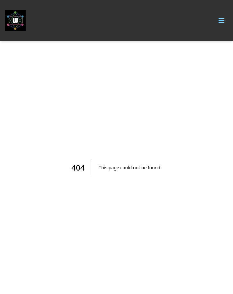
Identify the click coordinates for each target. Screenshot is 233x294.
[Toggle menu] (221, 20)
